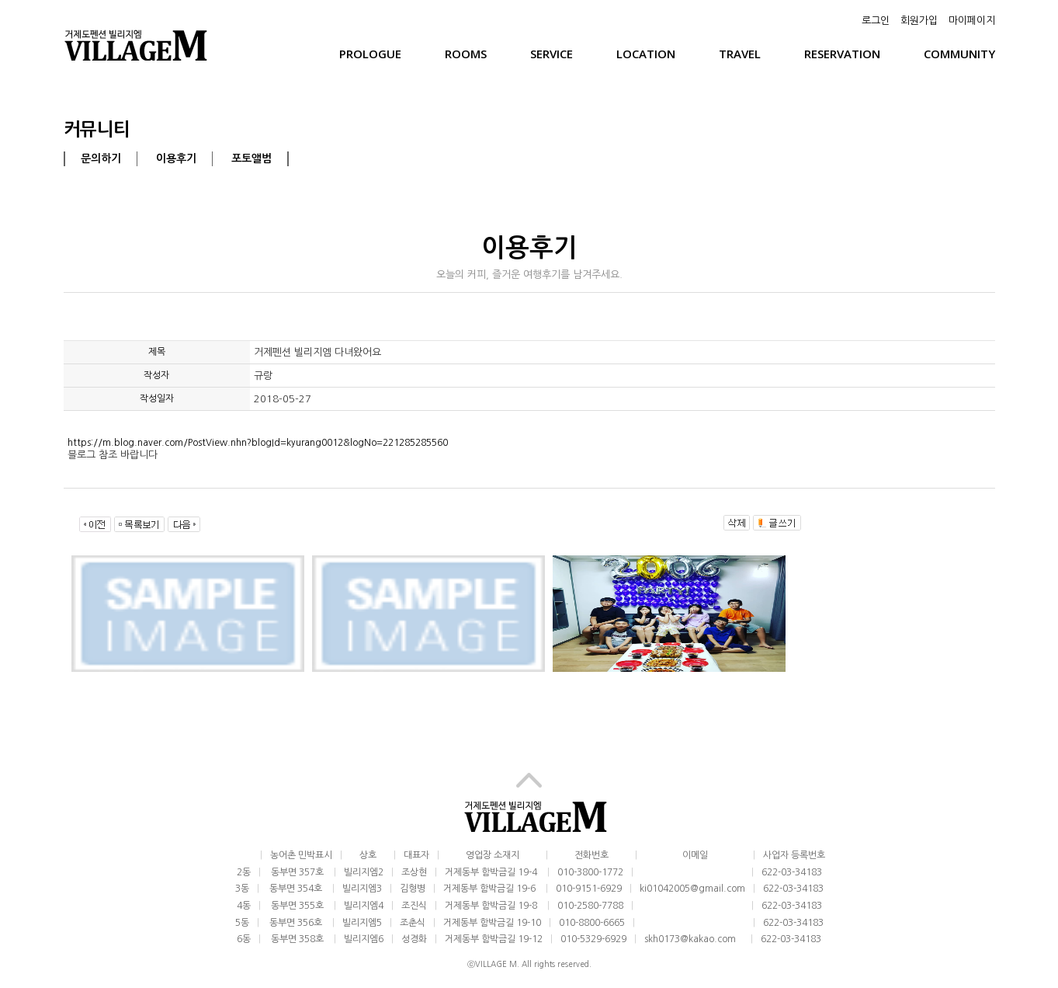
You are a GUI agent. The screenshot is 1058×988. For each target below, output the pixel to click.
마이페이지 (972, 21)
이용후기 (176, 158)
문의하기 (101, 158)
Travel (740, 53)
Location (645, 53)
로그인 (876, 21)
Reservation (842, 53)
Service (551, 53)
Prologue (370, 53)
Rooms (466, 53)
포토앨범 (251, 158)
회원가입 (919, 21)
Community (959, 53)
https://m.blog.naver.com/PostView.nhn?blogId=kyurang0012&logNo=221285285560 (258, 442)
